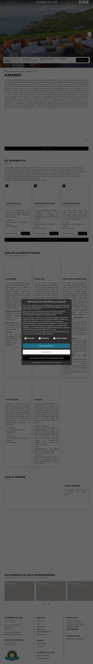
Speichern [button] (46, 349)
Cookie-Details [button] (36, 359)
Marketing (44, 335)
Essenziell (29, 335)
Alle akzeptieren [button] (46, 343)
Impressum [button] (58, 359)
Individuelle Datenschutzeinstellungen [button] (46, 355)
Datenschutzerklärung (31, 329)
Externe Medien (60, 335)
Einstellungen (28, 331)
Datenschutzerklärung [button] (47, 359)
